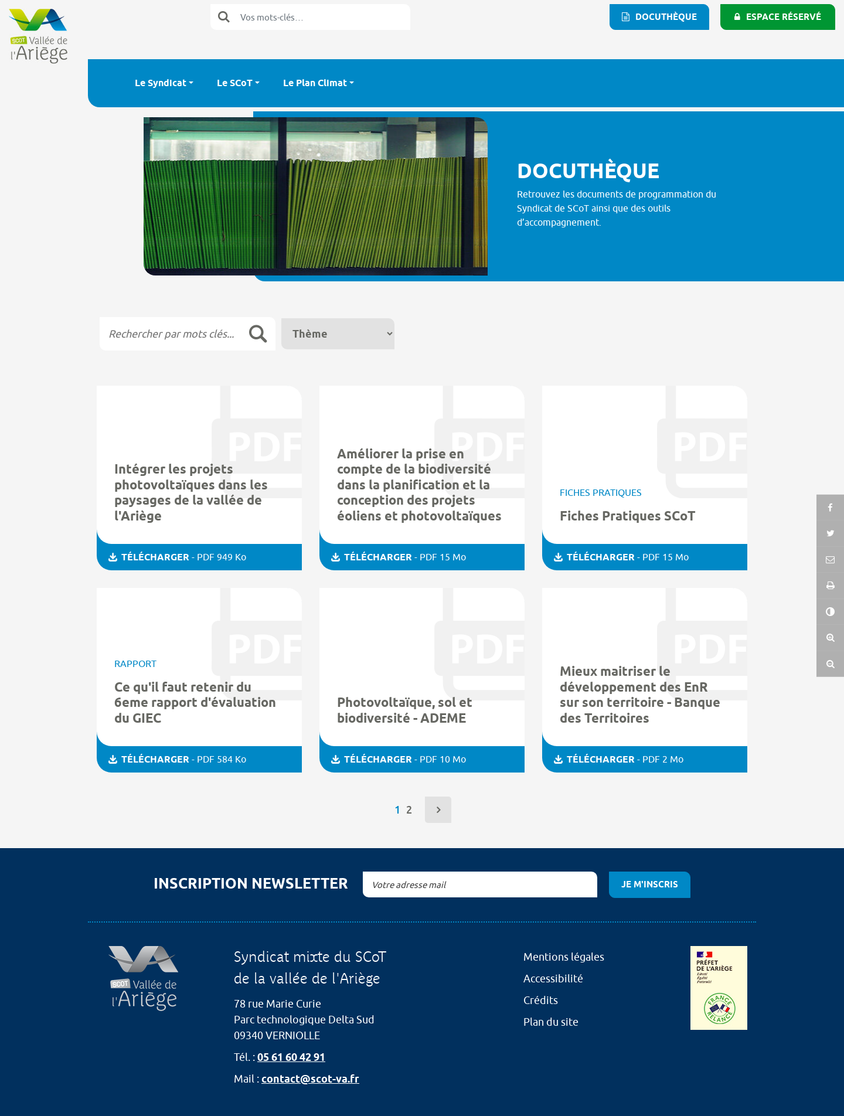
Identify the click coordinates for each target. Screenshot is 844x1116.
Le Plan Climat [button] (315, 83)
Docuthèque (666, 17)
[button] (830, 613)
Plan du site (550, 1022)
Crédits (540, 1000)
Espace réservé (783, 17)
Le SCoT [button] (235, 83)
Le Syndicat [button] (160, 83)
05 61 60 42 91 (291, 1057)
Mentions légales (563, 957)
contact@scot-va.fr (310, 1079)
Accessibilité (553, 978)
